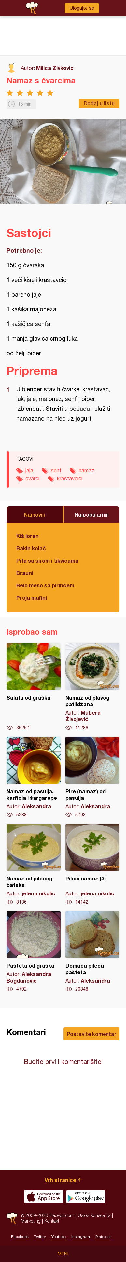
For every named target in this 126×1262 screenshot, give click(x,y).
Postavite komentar (91, 1034)
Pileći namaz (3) (92, 864)
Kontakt (51, 1221)
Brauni (24, 573)
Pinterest (103, 1236)
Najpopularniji (92, 514)
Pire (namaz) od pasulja (92, 777)
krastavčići (69, 478)
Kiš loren (27, 536)
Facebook (20, 1236)
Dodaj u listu (99, 103)
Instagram (80, 1236)
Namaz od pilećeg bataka (34, 864)
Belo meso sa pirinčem (45, 585)
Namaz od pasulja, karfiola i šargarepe (34, 777)
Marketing (31, 1221)
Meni (63, 1253)
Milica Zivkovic (55, 68)
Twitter (40, 1236)
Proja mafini (31, 598)
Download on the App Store (43, 1196)
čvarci (32, 478)
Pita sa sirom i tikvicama (47, 560)
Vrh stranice (60, 1180)
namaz (86, 470)
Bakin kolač (31, 548)
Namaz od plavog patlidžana (92, 687)
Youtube (58, 1236)
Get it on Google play (85, 1196)
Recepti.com (12, 1218)
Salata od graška (34, 687)
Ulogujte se (82, 8)
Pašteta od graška (34, 951)
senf (56, 470)
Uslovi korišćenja (94, 1215)
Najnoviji (34, 514)
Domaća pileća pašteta (92, 951)
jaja (29, 470)
